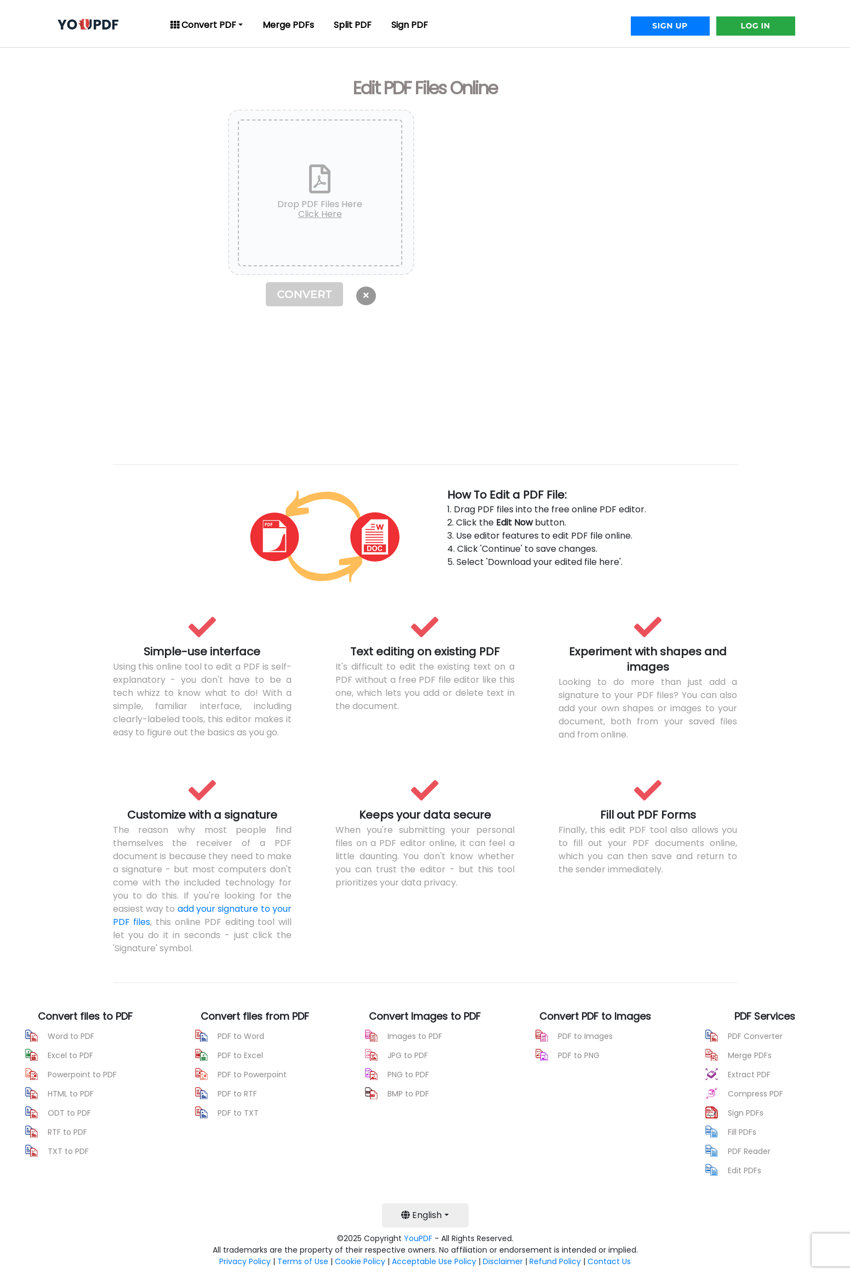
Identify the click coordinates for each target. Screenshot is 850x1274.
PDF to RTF (237, 1093)
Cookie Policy (360, 1261)
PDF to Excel (240, 1055)
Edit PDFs (744, 1170)
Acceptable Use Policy (434, 1261)
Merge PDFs (288, 25)
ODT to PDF (69, 1112)
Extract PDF (749, 1074)
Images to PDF (414, 1036)
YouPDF (418, 1238)
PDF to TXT (238, 1112)
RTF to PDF (67, 1132)
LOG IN (756, 26)
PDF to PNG (579, 1055)
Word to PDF (71, 1036)
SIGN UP (669, 26)
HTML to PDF (71, 1093)
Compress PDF (755, 1093)
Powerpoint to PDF (82, 1074)
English (421, 1215)
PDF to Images (585, 1036)
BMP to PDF (408, 1093)
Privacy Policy (245, 1261)
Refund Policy (555, 1261)
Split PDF (353, 25)
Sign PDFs (745, 1112)
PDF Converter (755, 1036)
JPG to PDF (407, 1055)
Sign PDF (409, 25)
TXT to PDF (68, 1151)
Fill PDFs (742, 1132)
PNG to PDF (408, 1074)
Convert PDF (203, 25)
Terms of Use (302, 1261)
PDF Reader (749, 1151)
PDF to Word (241, 1036)
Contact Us (609, 1261)
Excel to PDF (70, 1055)
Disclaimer (503, 1261)
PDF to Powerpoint (252, 1074)
